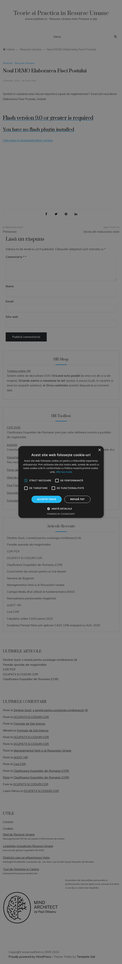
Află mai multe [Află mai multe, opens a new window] (64, 472)
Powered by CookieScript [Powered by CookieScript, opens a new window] (61, 513)
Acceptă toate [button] (46, 499)
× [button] (99, 450)
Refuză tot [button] (77, 499)
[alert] (61, 482)
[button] (61, 509)
